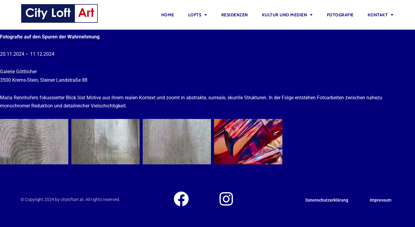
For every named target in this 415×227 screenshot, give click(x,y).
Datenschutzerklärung (326, 200)
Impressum (380, 200)
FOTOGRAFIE (340, 15)
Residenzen (234, 15)
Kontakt (381, 15)
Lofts (197, 15)
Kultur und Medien (287, 15)
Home (167, 15)
